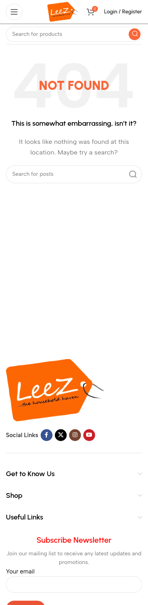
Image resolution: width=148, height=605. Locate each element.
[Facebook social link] (46, 435)
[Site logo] (63, 11)
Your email (74, 578)
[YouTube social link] (89, 435)
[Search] (74, 34)
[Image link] (55, 389)
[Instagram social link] (75, 435)
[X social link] (61, 435)
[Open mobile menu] (14, 12)
